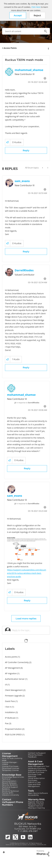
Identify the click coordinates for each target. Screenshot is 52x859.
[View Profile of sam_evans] (22, 181)
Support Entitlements (37, 770)
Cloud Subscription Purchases (36, 779)
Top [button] (4, 852)
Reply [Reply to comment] (26, 251)
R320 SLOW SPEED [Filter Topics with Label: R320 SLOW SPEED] (13, 734)
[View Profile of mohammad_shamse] (29, 70)
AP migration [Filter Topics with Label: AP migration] (11, 673)
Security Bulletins (9, 785)
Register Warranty (36, 802)
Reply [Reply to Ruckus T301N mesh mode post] (26, 150)
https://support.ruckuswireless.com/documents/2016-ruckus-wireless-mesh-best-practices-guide (26, 573)
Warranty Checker (36, 804)
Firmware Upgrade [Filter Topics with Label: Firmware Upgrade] (13, 695)
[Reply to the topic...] (29, 630)
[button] (17, 15)
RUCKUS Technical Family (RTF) (10, 792)
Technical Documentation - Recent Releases (9, 781)
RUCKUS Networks (27, 823)
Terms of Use (10, 844)
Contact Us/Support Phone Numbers (37, 754)
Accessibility (33, 795)
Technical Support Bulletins (10, 788)
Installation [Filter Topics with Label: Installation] (10, 712)
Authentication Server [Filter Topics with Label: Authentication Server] (15, 679)
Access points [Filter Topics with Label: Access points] (11, 656)
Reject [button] (37, 15)
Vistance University (10, 795)
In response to (27, 402)
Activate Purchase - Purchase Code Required (36, 774)
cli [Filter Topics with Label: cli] (6, 684)
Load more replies (26, 618)
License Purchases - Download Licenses (11, 767)
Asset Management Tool (38, 766)
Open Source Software (38, 793)
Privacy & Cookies (21, 844)
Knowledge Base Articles (13, 777)
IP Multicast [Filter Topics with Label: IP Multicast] (10, 718)
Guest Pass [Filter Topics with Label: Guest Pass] (10, 701)
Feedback (32, 757)
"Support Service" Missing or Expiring (36, 807)
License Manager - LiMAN (10, 763)
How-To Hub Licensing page (12, 759)
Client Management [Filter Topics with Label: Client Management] (14, 690)
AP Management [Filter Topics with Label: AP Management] (12, 668)
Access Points (10, 48)
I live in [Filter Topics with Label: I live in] (8, 706)
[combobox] (26, 31)
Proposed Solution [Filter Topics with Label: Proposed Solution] (13, 729)
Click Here (35, 7)
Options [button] (48, 48)
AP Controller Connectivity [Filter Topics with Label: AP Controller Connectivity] (17, 662)
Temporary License (10, 770)
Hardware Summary (37, 768)
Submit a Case (34, 782)
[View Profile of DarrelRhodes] (24, 270)
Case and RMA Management (34, 785)
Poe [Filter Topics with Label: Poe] (6, 723)
